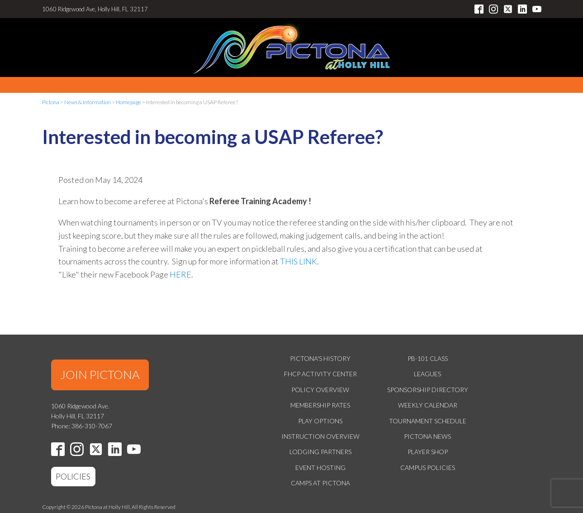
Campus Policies (427, 467)
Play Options (320, 421)
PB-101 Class (428, 358)
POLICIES (73, 476)
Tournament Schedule (427, 421)
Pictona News (427, 436)
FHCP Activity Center (320, 374)
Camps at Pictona (320, 483)
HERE (180, 274)
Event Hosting (320, 467)
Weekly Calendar (427, 405)
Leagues (427, 374)
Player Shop (428, 451)
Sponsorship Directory (427, 389)
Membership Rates (320, 405)
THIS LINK (298, 261)
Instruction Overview (320, 436)
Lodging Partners (320, 451)
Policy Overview (320, 389)
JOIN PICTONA (100, 374)
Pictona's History (320, 358)
